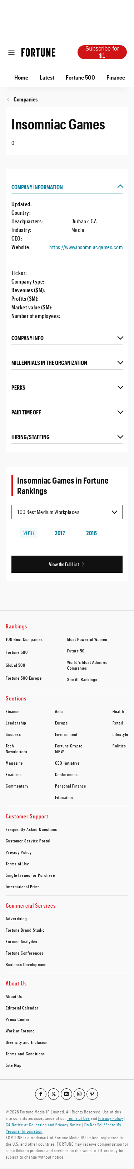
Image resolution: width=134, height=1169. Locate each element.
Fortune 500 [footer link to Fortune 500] (17, 652)
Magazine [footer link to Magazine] (14, 762)
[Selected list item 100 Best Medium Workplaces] (67, 512)
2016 (91, 532)
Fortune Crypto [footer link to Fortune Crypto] (69, 745)
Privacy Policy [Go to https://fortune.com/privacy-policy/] (110, 1118)
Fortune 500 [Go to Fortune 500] (80, 77)
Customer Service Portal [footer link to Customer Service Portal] (28, 840)
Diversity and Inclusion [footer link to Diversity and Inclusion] (27, 1042)
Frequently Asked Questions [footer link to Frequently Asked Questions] (31, 829)
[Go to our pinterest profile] (92, 1094)
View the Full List (64, 564)
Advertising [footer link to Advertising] (16, 918)
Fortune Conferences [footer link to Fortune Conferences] (25, 952)
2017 (60, 532)
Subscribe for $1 (102, 52)
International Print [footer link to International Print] (22, 886)
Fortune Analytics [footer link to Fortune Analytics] (22, 941)
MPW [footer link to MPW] (59, 751)
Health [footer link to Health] (118, 711)
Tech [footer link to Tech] (10, 745)
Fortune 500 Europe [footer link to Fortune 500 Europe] (24, 677)
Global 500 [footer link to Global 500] (15, 664)
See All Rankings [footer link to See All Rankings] (82, 679)
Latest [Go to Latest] (47, 77)
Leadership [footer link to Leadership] (16, 722)
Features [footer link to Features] (14, 774)
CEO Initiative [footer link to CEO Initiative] (67, 762)
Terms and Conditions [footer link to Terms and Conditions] (25, 1053)
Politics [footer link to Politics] (119, 745)
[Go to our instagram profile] (79, 1094)
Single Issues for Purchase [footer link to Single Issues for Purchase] (30, 875)
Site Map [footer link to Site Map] (14, 1065)
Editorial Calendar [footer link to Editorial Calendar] (22, 1007)
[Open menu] (11, 52)
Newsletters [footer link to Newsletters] (17, 751)
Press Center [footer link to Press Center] (18, 1019)
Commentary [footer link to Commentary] (17, 785)
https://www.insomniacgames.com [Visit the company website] (86, 246)
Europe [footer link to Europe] (61, 722)
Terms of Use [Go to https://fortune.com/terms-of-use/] (78, 1118)
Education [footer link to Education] (64, 797)
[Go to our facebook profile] (40, 1094)
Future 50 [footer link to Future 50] (76, 650)
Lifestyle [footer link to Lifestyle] (120, 734)
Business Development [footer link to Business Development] (26, 964)
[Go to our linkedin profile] (66, 1094)
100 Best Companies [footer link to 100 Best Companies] (24, 639)
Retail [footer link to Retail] (118, 722)
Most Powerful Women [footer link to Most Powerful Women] (87, 639)
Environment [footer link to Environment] (66, 734)
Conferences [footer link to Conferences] (66, 774)
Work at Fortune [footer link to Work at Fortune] (20, 1030)
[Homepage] (38, 52)
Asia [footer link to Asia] (59, 711)
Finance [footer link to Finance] (13, 711)
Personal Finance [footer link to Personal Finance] (70, 785)
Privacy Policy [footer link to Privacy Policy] (19, 852)
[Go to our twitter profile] (53, 1094)
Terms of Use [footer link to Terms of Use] (17, 863)
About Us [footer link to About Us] (14, 996)
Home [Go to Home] (21, 77)
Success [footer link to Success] (13, 734)
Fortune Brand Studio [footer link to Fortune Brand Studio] (25, 929)
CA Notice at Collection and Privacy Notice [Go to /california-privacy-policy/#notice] (43, 1124)
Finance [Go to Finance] (115, 77)
